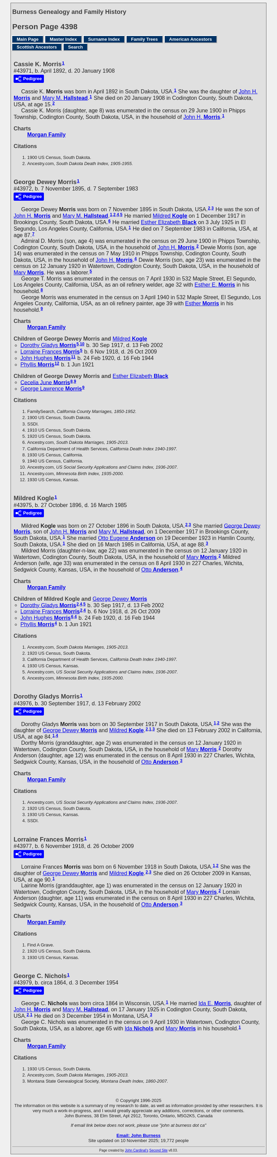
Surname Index (104, 39)
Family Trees (144, 39)
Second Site (158, 1150)
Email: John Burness (138, 1135)
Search (75, 47)
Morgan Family (46, 135)
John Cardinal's (136, 1150)
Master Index (63, 39)
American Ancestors (190, 39)
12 (57, 363)
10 (82, 344)
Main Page (27, 39)
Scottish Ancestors (37, 47)
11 (73, 357)
